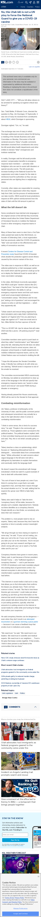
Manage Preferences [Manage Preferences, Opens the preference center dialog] (20, 908)
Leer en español (34, 67)
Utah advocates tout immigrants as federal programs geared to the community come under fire (18, 745)
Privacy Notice (19, 845)
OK (38, 876)
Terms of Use (10, 845)
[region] (20, 895)
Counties (30, 7)
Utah (16, 693)
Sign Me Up (15, 840)
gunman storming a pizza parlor (26, 622)
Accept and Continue (20, 914)
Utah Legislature (7, 693)
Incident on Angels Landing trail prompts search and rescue (17, 773)
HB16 (8, 119)
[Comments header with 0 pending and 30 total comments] (20, 707)
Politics (22, 693)
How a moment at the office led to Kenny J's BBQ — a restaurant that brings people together (18, 802)
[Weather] (21, 2)
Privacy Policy (19, 898)
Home (23, 7)
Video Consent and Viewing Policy (18, 901)
